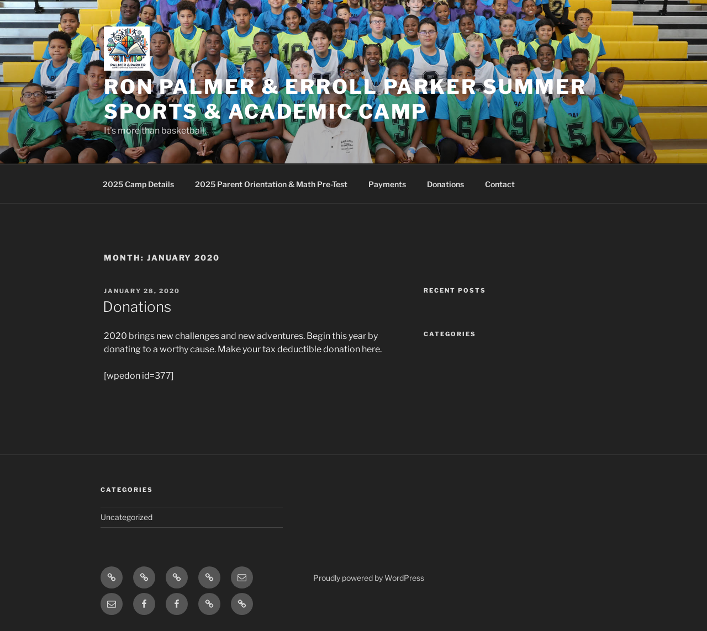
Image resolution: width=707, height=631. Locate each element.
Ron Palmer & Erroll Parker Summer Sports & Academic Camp (345, 99)
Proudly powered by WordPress (368, 577)
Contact (500, 184)
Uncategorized (126, 517)
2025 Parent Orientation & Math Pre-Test (271, 184)
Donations (445, 184)
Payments (387, 184)
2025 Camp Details (138, 184)
